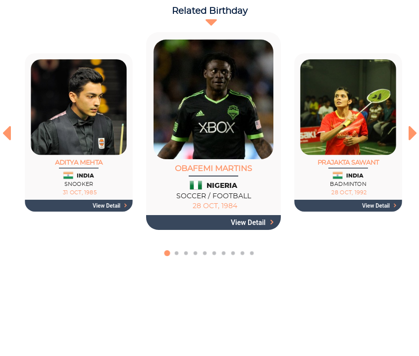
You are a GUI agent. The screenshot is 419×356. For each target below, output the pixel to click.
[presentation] (6, 133)
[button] (167, 258)
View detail (110, 205)
